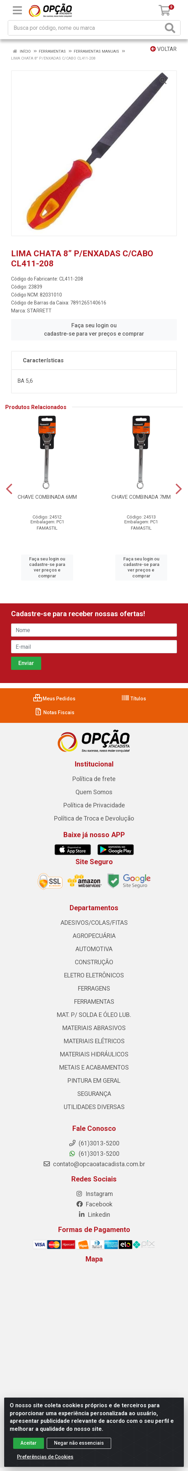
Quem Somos (94, 792)
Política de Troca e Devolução (94, 818)
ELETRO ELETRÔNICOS (94, 975)
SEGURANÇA (94, 1093)
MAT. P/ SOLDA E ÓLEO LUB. (94, 1014)
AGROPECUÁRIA (94, 935)
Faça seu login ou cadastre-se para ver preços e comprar (94, 329)
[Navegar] (9, 489)
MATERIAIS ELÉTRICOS (94, 1041)
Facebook (94, 1204)
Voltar (163, 49)
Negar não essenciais (79, 1443)
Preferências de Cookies (45, 1457)
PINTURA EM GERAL (94, 1080)
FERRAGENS (94, 988)
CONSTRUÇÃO (94, 962)
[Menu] (17, 10)
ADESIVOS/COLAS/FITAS (94, 922)
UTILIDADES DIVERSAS (94, 1107)
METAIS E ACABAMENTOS (94, 1067)
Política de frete (94, 779)
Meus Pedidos (54, 698)
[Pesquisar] (171, 28)
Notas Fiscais (54, 712)
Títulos (133, 698)
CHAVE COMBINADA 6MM (47, 497)
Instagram (94, 1193)
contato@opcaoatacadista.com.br (94, 1164)
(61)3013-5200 (94, 1153)
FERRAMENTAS (94, 1001)
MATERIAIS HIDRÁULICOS (94, 1054)
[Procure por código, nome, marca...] (85, 28)
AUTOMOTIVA (94, 949)
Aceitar (28, 1443)
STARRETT (39, 310)
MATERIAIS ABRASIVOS (94, 1028)
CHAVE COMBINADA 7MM (141, 497)
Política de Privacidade (94, 805)
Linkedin (94, 1214)
